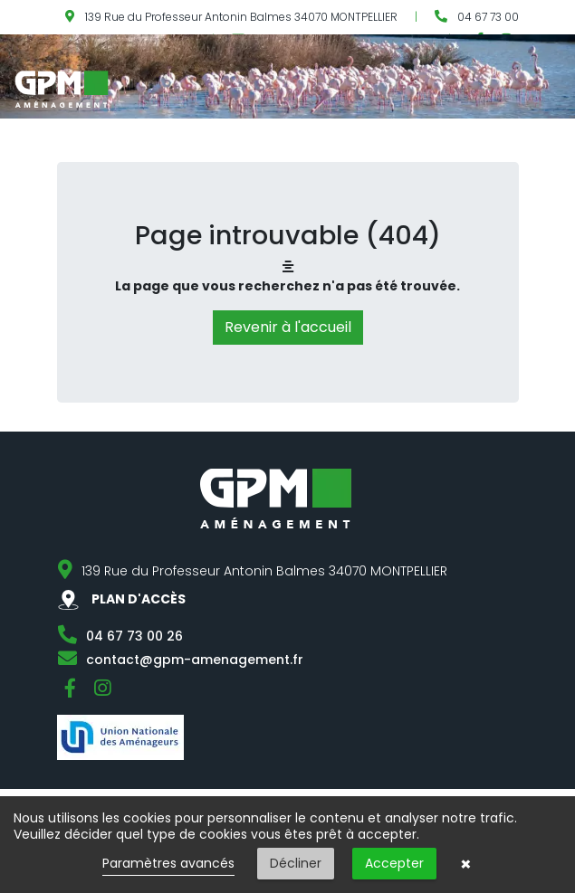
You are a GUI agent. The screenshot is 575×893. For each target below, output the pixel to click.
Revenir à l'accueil (288, 327)
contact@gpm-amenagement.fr (194, 660)
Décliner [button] (295, 863)
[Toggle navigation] (563, 87)
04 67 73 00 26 (134, 636)
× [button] (466, 864)
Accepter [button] (394, 863)
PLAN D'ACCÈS (121, 599)
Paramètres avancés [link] (168, 863)
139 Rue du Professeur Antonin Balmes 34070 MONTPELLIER (241, 16)
